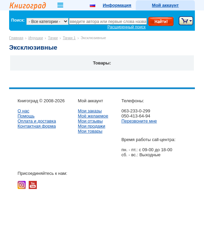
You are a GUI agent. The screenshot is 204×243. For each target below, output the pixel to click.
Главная (16, 38)
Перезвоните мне (139, 121)
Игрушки (35, 38)
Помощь (26, 115)
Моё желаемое (93, 115)
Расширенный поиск (126, 27)
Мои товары (90, 131)
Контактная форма (37, 126)
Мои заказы (90, 110)
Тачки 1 (69, 38)
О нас (23, 110)
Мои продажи (91, 126)
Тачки (53, 38)
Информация (117, 5)
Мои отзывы (90, 121)
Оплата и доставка (37, 121)
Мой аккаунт (165, 5)
